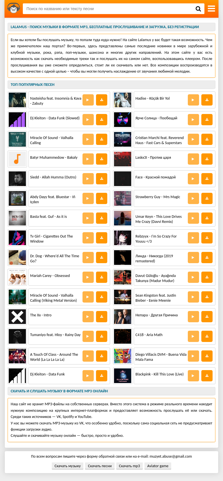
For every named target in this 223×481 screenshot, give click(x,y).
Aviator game (157, 466)
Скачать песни (100, 466)
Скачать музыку (68, 466)
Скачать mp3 (129, 466)
